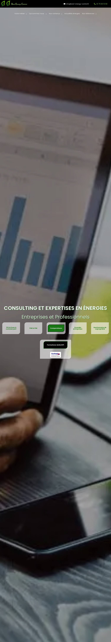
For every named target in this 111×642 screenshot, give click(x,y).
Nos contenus (55, 13)
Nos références (89, 13)
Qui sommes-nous (38, 13)
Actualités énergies (72, 13)
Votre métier (20, 13)
